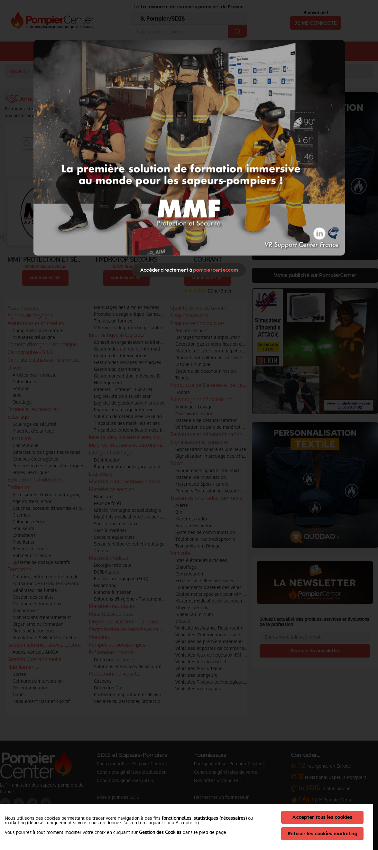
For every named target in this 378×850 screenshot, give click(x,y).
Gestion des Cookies (160, 832)
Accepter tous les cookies (322, 817)
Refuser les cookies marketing (322, 833)
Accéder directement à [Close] (189, 270)
